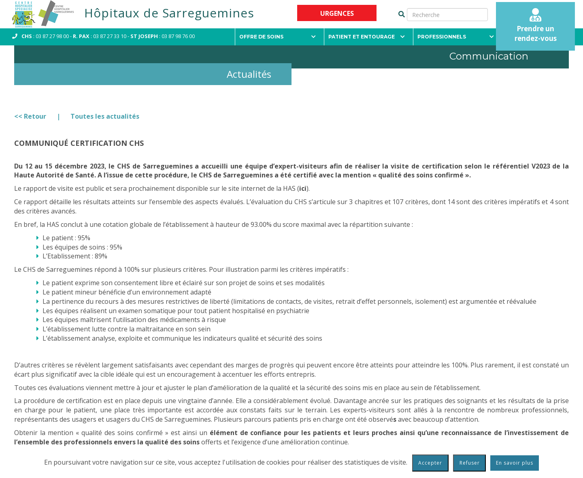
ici (302, 188)
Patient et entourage (366, 37)
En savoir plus (514, 462)
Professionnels (455, 37)
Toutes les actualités (104, 116)
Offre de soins (277, 37)
